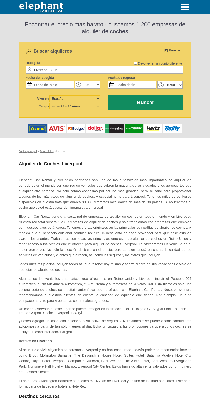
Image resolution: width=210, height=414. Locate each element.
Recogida (33, 63)
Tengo (44, 106)
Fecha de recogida (40, 78)
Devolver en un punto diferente (160, 63)
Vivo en (43, 98)
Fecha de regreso (121, 78)
